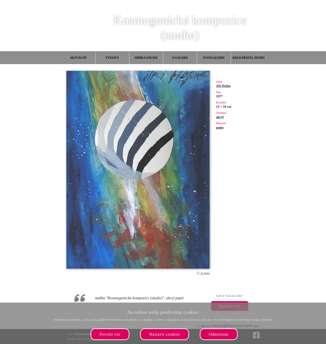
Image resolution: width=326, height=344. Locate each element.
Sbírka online (146, 57)
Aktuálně (78, 57)
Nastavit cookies (164, 334)
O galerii (180, 57)
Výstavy (112, 57)
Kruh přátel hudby (249, 57)
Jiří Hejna (223, 86)
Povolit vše (110, 334)
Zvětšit (203, 273)
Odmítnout (219, 334)
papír (220, 127)
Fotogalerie (214, 57)
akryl (220, 117)
